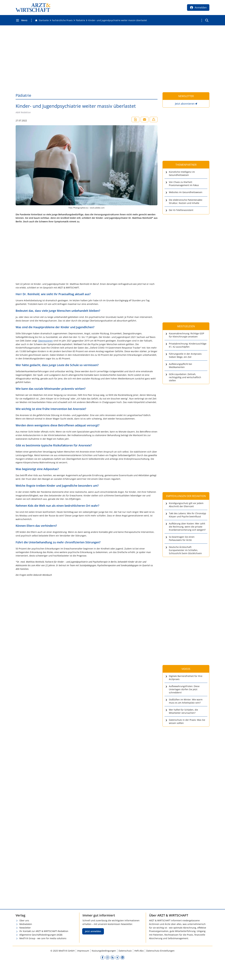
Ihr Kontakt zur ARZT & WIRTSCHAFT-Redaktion (43, 931)
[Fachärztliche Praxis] (62, 20)
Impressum (83, 950)
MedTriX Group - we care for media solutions (42, 938)
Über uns (24, 920)
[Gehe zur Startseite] (42, 20)
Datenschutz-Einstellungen (160, 950)
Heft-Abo (139, 950)
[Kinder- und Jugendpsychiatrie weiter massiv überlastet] (117, 20)
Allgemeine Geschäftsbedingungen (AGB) (40, 934)
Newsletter (25, 927)
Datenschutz (125, 950)
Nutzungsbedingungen (104, 950)
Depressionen (45, 340)
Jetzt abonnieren (185, 103)
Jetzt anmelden (93, 931)
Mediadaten (25, 924)
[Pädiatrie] (80, 20)
